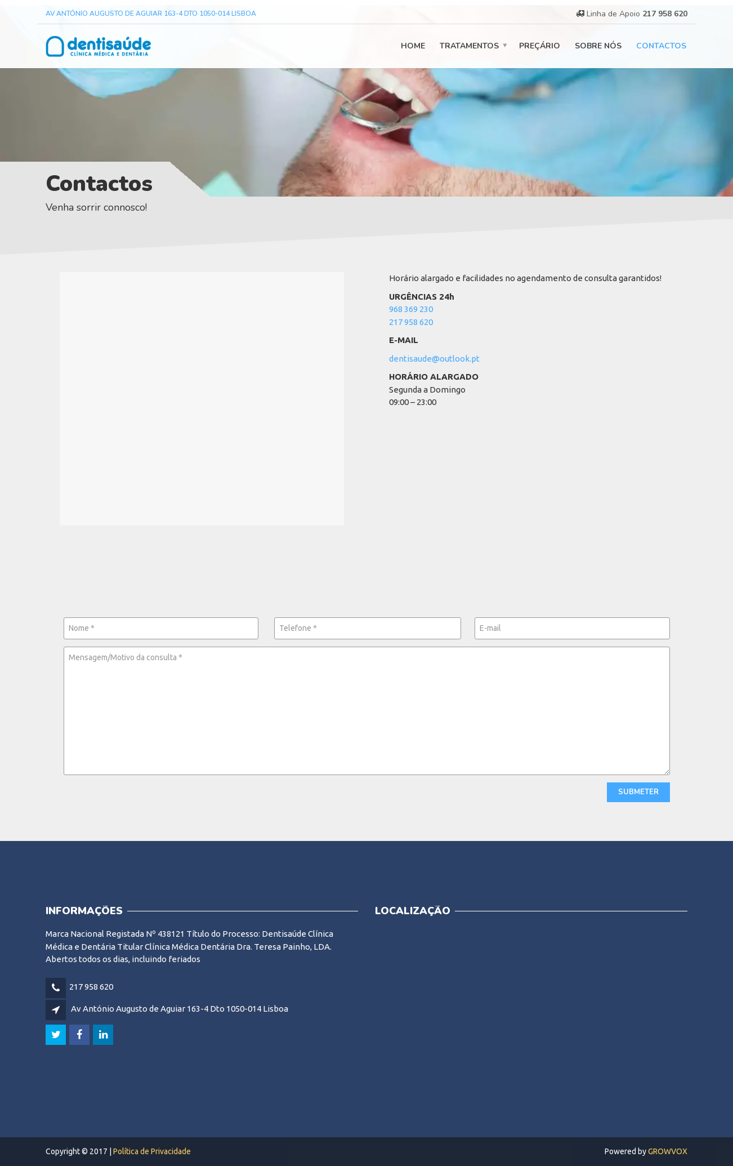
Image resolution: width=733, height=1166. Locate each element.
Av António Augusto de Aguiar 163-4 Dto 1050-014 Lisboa (151, 13)
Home (413, 46)
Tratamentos (469, 46)
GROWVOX (667, 1151)
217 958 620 (664, 13)
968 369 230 (411, 309)
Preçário (539, 46)
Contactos (661, 46)
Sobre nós (598, 46)
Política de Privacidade (152, 1151)
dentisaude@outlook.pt (434, 358)
